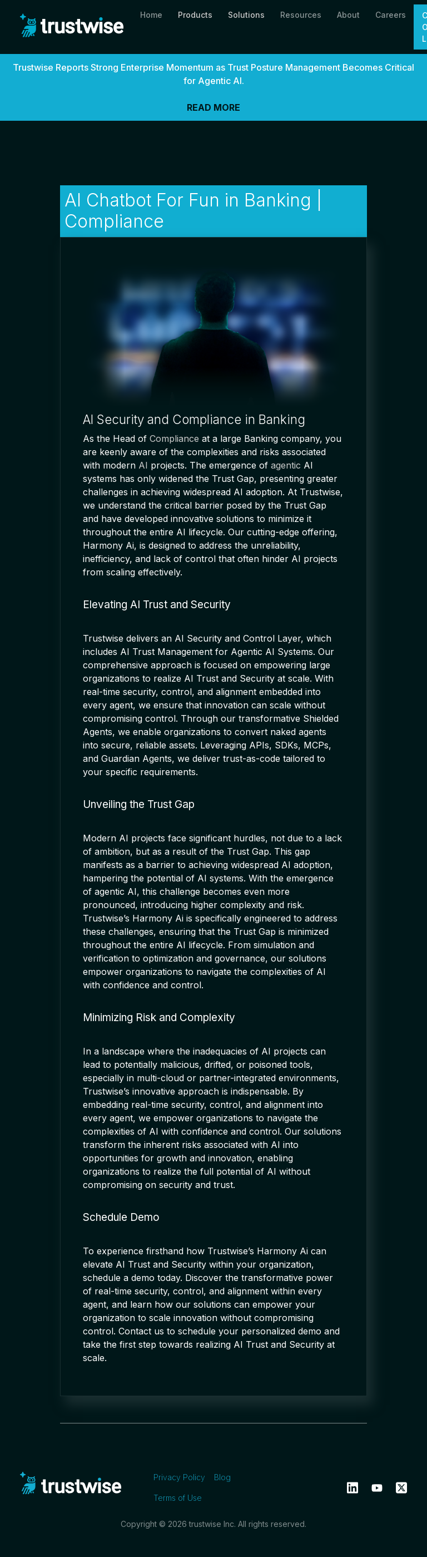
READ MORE (213, 107)
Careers (390, 14)
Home (151, 14)
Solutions (246, 14)
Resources (300, 14)
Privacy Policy (179, 1477)
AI (143, 465)
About (348, 14)
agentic (286, 465)
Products (195, 14)
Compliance (174, 438)
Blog (222, 1477)
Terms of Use (177, 1497)
